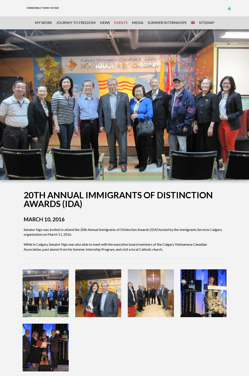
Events (121, 22)
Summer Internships (167, 22)
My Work (43, 22)
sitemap (206, 22)
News (105, 22)
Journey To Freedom (76, 22)
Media (137, 22)
